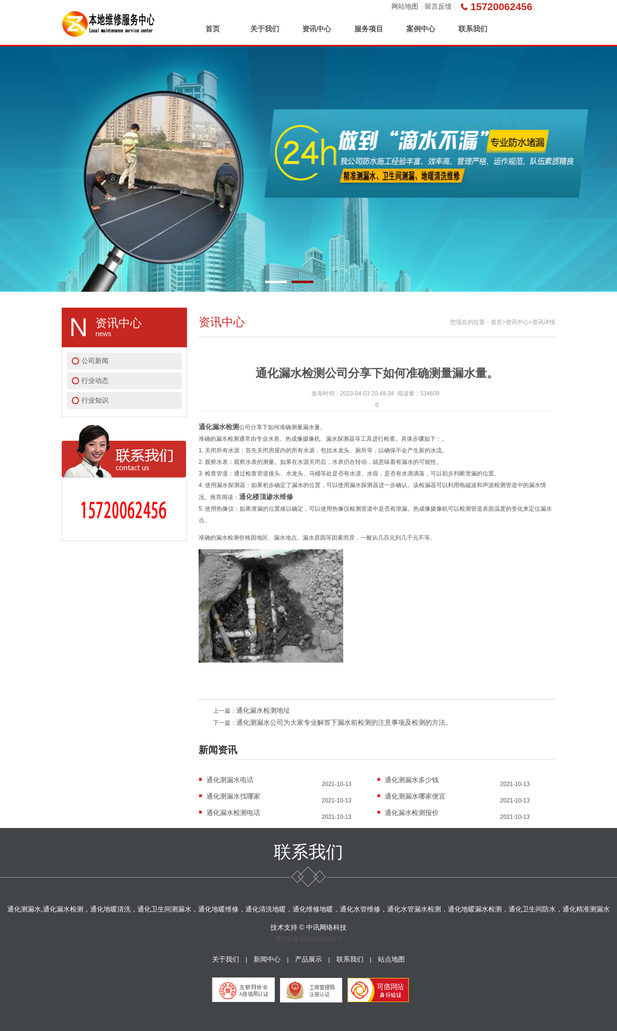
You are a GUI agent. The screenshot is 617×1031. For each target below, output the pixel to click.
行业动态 (94, 380)
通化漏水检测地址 (263, 710)
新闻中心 (267, 959)
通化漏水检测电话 (233, 812)
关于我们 (264, 29)
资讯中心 (316, 29)
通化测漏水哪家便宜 (415, 796)
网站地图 (404, 6)
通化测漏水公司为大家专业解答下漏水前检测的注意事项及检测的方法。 (344, 722)
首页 (212, 29)
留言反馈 (438, 6)
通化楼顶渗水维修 (266, 497)
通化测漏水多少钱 (412, 780)
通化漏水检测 (219, 427)
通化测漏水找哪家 (233, 796)
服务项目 (368, 29)
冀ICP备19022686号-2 (308, 939)
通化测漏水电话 (230, 780)
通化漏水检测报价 (412, 812)
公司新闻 (94, 361)
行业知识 (94, 400)
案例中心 (420, 29)
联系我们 (472, 29)
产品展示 (308, 959)
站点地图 (391, 959)
